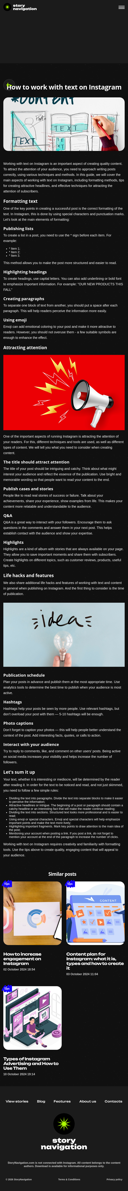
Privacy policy (114, 1179)
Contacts (113, 1101)
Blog (41, 1101)
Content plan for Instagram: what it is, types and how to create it (95, 961)
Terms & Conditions (69, 1179)
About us (87, 1101)
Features (62, 1101)
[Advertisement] (64, 39)
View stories (17, 1101)
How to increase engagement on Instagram (22, 959)
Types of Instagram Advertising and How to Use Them (30, 1063)
